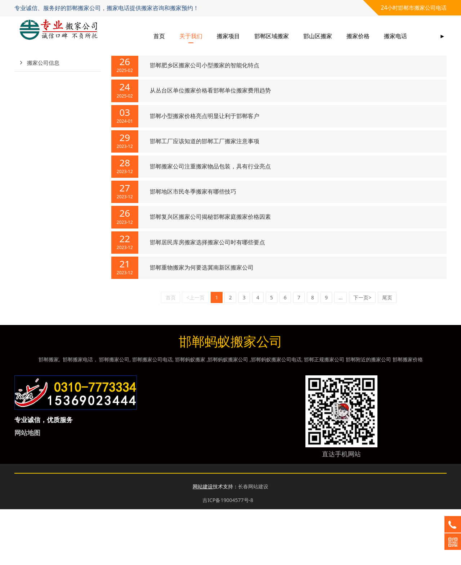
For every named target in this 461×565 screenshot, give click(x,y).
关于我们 (190, 36)
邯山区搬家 (317, 36)
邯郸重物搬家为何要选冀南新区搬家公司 (202, 323)
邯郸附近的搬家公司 (368, 415)
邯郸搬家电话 (78, 415)
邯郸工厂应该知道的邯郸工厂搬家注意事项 (204, 197)
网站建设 (203, 542)
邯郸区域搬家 (271, 36)
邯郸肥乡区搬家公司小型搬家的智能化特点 (204, 121)
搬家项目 (228, 36)
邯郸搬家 (49, 415)
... (341, 353)
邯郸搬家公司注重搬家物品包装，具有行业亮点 (210, 222)
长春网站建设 (253, 542)
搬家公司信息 (43, 118)
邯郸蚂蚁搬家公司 (228, 415)
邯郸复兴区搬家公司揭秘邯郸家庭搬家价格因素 (210, 272)
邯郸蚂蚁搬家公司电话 (276, 415)
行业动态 (38, 100)
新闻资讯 (165, 74)
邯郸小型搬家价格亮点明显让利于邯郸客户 (204, 172)
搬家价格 (358, 36)
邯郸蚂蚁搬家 (190, 415)
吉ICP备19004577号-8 (227, 555)
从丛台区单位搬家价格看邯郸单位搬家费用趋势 (210, 146)
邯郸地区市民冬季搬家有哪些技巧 (193, 247)
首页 (159, 36)
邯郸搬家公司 (114, 415)
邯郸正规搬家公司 (324, 415)
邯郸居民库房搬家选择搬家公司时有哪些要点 (207, 298)
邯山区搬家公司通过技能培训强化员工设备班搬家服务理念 (225, 96)
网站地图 (27, 488)
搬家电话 (395, 36)
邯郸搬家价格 (408, 415)
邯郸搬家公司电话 (152, 415)
